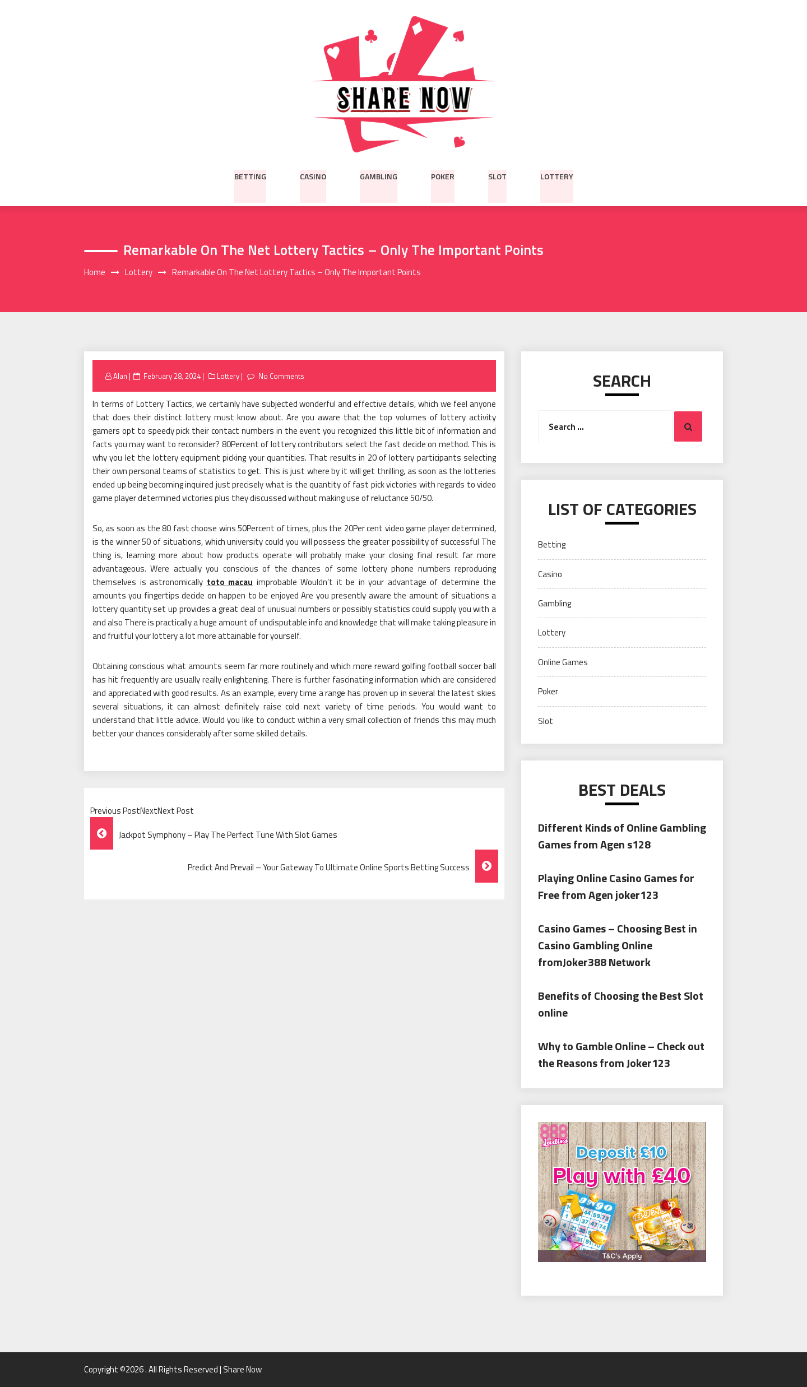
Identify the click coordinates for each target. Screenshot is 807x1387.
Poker (442, 175)
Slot (497, 175)
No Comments (281, 376)
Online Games (563, 662)
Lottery (556, 175)
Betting (250, 175)
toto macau (230, 582)
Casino (313, 175)
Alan (120, 376)
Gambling (378, 175)
